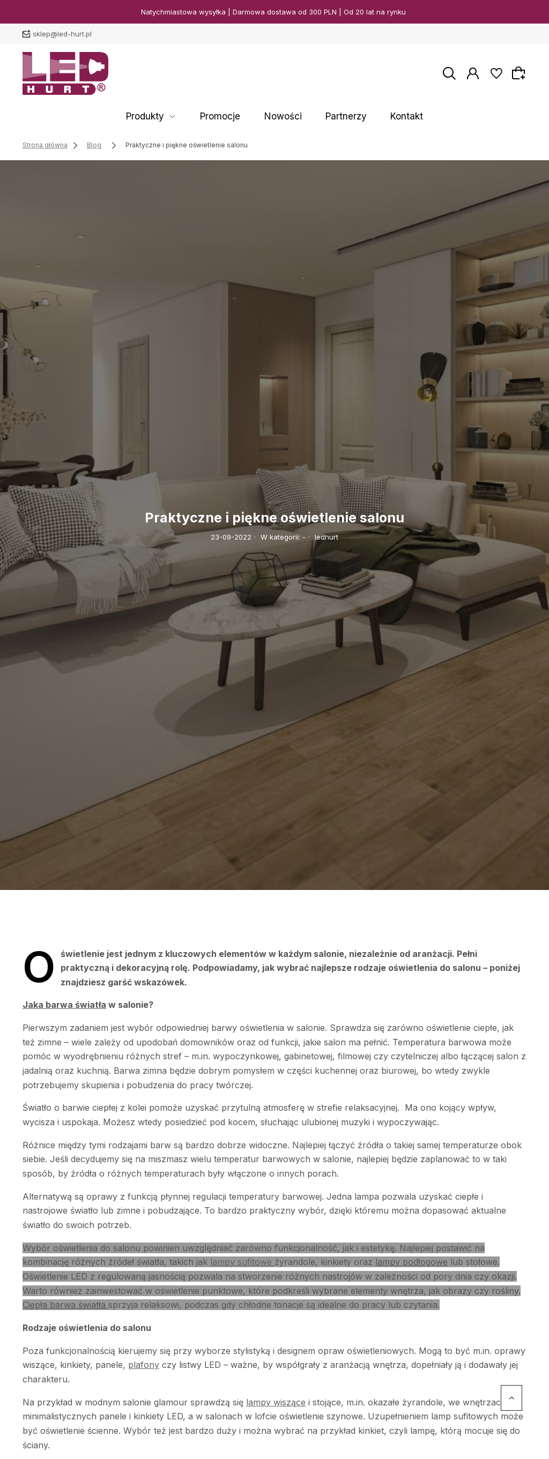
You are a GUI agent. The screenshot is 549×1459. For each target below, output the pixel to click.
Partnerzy (330, 116)
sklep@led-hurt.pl (62, 33)
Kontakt (375, 116)
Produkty (177, 116)
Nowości (284, 116)
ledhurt (326, 537)
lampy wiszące (276, 1402)
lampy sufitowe (241, 1261)
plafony (143, 1364)
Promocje (237, 116)
